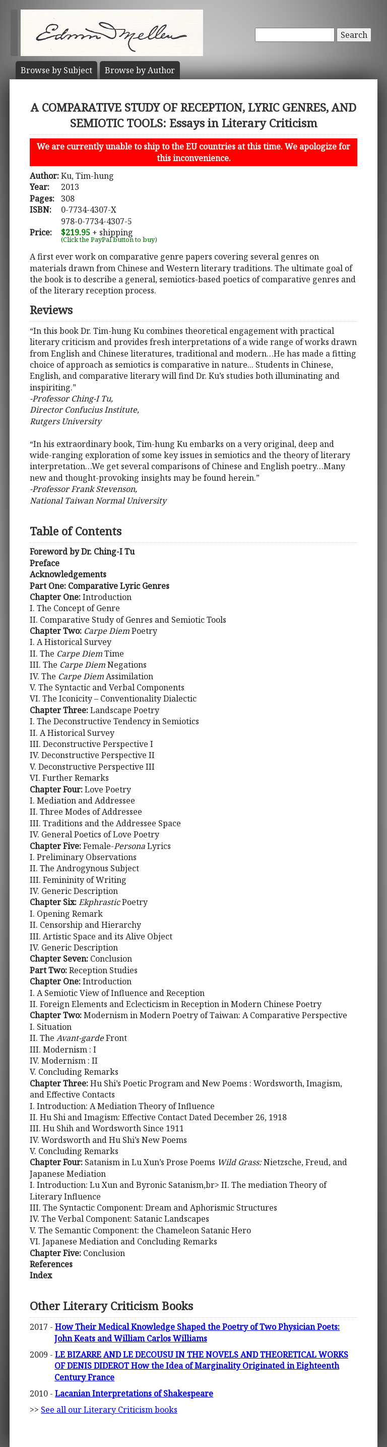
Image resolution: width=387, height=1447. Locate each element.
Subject (56, 70)
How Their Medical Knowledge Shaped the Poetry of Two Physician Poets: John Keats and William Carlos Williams (197, 1332)
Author (140, 70)
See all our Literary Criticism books (109, 1409)
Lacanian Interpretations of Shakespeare (134, 1393)
